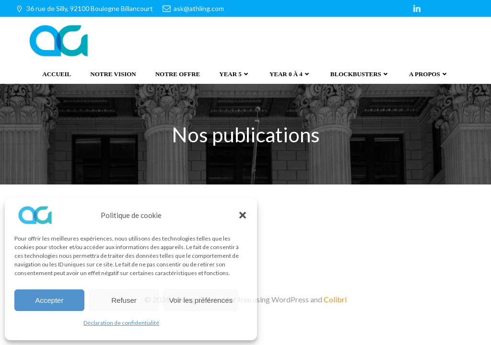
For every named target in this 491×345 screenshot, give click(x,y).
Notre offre (177, 74)
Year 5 (234, 74)
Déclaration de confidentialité (121, 322)
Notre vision (113, 74)
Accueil (56, 74)
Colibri (335, 298)
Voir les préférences (201, 300)
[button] (242, 215)
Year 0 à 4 (290, 74)
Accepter (49, 300)
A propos (429, 74)
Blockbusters (360, 74)
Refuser (124, 300)
